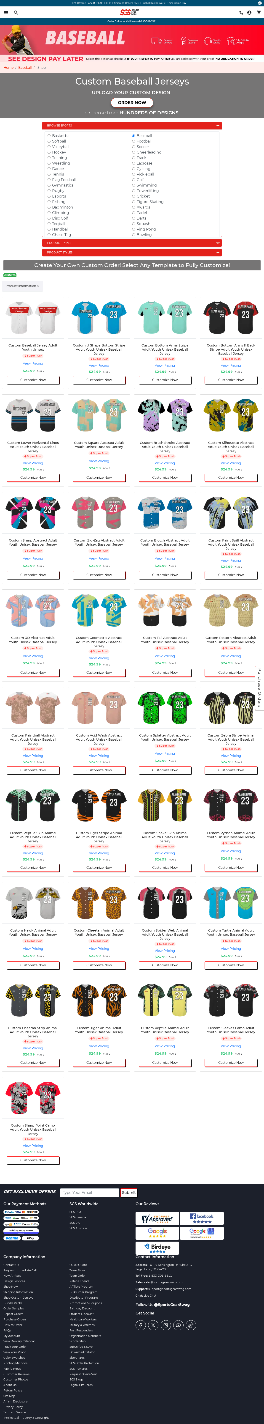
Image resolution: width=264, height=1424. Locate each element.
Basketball (61, 136)
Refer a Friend (79, 1281)
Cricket (143, 196)
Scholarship (77, 1341)
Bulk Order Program (83, 1292)
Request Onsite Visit (83, 1374)
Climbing (60, 213)
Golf (140, 180)
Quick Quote (78, 1265)
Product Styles (59, 252)
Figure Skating (150, 202)
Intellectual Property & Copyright (26, 1417)
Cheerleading (149, 152)
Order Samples (13, 1308)
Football (144, 141)
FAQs (7, 1330)
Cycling (143, 169)
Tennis (58, 174)
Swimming (147, 185)
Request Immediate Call (20, 1270)
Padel (142, 213)
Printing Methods (15, 1363)
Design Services (14, 1281)
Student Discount (81, 1314)
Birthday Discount (82, 1308)
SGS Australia (78, 1228)
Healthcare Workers (83, 1319)
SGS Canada (77, 1217)
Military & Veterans (82, 1325)
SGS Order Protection (84, 1363)
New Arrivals (12, 1275)
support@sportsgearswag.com (169, 1289)
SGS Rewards (78, 1368)
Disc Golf (60, 218)
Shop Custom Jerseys (18, 1297)
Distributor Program (83, 1297)
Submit (129, 1192)
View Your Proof (14, 1352)
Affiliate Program (81, 1286)
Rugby (58, 191)
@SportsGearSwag (172, 1305)
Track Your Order (15, 1346)
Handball (60, 229)
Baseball (25, 68)
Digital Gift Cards (81, 1385)
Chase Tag (61, 235)
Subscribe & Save (81, 1346)
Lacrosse (144, 163)
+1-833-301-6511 (147, 21)
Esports (59, 196)
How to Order (12, 1325)
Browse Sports (59, 125)
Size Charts (77, 1357)
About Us (9, 1385)
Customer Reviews (16, 1374)
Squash (143, 224)
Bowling (144, 235)
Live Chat (150, 1295)
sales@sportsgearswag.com (163, 1282)
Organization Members (85, 1336)
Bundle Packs (12, 1303)
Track (142, 158)
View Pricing (33, 363)
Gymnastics (63, 185)
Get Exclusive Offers (29, 1191)
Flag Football (64, 180)
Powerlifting (148, 191)
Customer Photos (15, 1379)
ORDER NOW (132, 102)
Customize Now (33, 380)
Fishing (59, 202)
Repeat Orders (13, 1314)
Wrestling (61, 163)
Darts (142, 218)
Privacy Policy (13, 1407)
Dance (58, 169)
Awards (143, 207)
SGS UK (74, 1222)
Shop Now (10, 1286)
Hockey (59, 152)
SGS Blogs (76, 1379)
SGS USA (75, 1212)
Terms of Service (14, 1412)
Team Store (77, 1270)
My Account (11, 1336)
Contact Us (11, 1265)
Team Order (77, 1275)
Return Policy (12, 1390)
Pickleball (145, 174)
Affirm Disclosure (15, 1401)
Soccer (143, 147)
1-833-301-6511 (160, 1275)
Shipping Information (18, 1292)
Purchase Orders (259, 688)
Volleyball (60, 147)
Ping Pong (146, 229)
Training (59, 158)
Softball (59, 141)
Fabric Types (12, 1368)
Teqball (58, 224)
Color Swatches (14, 1357)
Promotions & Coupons (85, 1303)
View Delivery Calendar (19, 1341)
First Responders (81, 1330)
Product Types (59, 243)
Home (8, 68)
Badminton (62, 207)
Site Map (9, 1396)
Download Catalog (82, 1352)
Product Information (21, 286)
